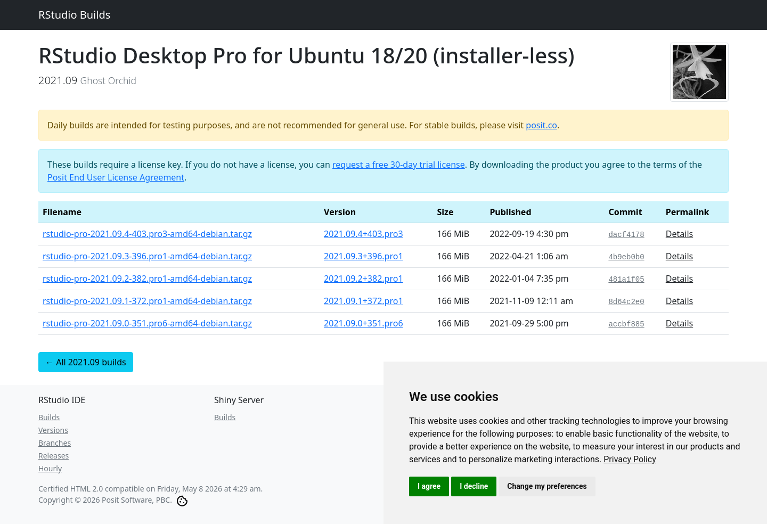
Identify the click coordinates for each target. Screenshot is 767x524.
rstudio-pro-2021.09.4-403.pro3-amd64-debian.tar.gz (147, 234)
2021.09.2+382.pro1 (363, 278)
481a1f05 (626, 279)
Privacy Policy (629, 459)
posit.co (541, 125)
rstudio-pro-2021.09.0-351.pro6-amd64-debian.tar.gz (147, 323)
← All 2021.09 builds (85, 362)
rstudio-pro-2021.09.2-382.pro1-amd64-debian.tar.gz (147, 278)
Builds (49, 417)
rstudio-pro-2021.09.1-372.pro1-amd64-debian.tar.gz (147, 301)
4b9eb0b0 (626, 257)
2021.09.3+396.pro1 (363, 256)
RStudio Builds (74, 14)
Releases (53, 456)
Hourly (50, 468)
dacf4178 (626, 235)
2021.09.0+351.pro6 (363, 323)
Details (679, 234)
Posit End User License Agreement (115, 177)
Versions (53, 430)
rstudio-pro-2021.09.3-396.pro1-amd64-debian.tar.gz (147, 256)
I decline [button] (474, 486)
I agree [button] (429, 486)
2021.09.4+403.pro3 (363, 234)
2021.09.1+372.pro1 (363, 301)
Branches (54, 443)
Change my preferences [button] (546, 486)
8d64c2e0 (626, 302)
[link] (629, 459)
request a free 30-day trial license (398, 164)
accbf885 (626, 324)
